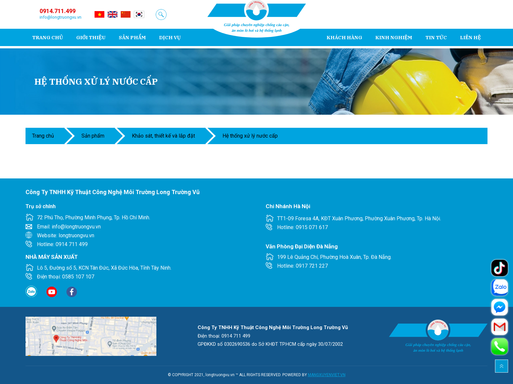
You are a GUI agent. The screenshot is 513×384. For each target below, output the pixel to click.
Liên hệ (470, 37)
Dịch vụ (170, 37)
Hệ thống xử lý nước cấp (250, 136)
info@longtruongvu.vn (60, 17)
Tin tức (436, 37)
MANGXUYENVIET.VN (326, 375)
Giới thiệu (91, 37)
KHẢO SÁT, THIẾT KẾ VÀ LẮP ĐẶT (163, 136)
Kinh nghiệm (393, 37)
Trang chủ (47, 37)
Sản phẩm (132, 37)
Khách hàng (344, 37)
